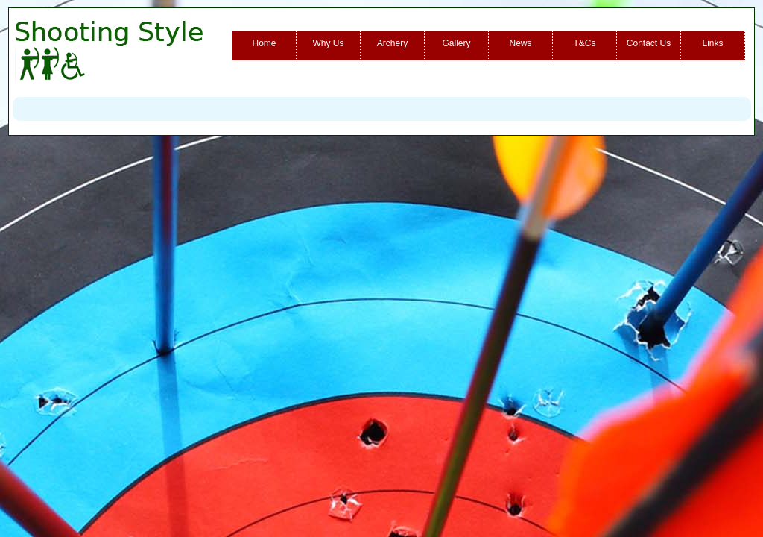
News (520, 43)
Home (264, 43)
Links (712, 43)
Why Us (328, 43)
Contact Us (649, 43)
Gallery (456, 43)
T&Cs (585, 43)
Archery (392, 43)
